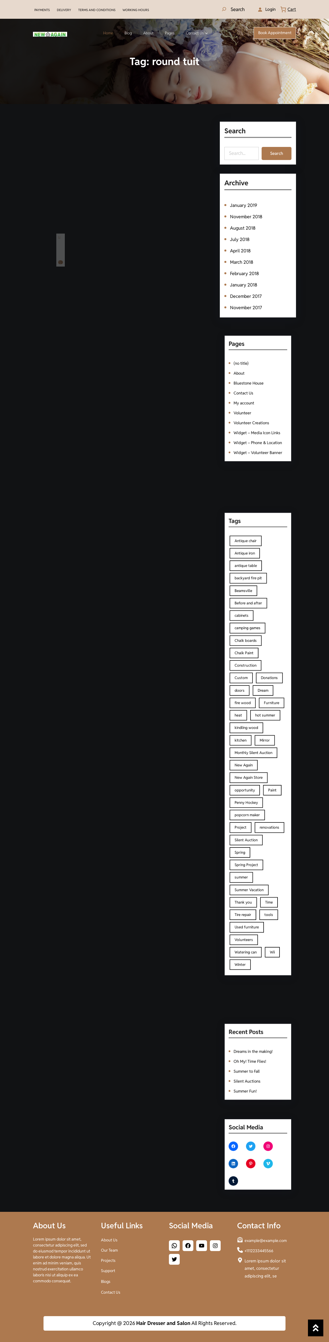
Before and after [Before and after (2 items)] (251, 645)
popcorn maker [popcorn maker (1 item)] (250, 793)
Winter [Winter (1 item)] (246, 898)
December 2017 (246, 295)
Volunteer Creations (253, 415)
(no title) (246, 373)
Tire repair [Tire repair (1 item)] (247, 863)
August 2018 (243, 228)
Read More (60, 245)
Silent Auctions (250, 1075)
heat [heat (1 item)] (244, 724)
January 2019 (244, 206)
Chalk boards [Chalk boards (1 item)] (249, 671)
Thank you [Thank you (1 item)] (248, 855)
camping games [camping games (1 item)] (251, 662)
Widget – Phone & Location (258, 429)
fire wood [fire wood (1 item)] (247, 715)
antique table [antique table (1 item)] (249, 619)
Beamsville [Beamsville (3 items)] (248, 636)
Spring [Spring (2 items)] (245, 820)
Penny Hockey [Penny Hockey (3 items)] (250, 785)
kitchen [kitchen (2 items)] (246, 741)
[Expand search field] (232, 9)
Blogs (105, 1280)
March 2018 (242, 262)
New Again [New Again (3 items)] (248, 759)
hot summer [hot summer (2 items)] (263, 724)
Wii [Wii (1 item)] (268, 890)
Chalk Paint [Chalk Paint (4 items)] (248, 680)
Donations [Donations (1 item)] (266, 697)
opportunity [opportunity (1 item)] (249, 776)
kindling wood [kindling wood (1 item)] (250, 732)
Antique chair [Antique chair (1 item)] (249, 601)
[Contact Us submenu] (206, 33)
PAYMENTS (42, 10)
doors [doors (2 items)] (245, 706)
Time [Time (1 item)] (265, 855)
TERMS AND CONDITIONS (96, 10)
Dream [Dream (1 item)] (261, 706)
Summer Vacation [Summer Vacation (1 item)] (252, 846)
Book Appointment (274, 32)
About (245, 381)
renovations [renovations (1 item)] (266, 802)
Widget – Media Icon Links (257, 422)
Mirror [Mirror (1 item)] (262, 741)
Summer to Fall (250, 1068)
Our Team (109, 1249)
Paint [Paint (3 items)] (268, 776)
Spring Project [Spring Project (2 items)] (250, 828)
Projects (108, 1259)
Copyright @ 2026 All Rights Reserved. (165, 1323)
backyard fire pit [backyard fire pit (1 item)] (251, 628)
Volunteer (247, 408)
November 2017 (246, 306)
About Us (109, 1238)
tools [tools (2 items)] (265, 863)
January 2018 (244, 284)
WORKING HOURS (136, 10)
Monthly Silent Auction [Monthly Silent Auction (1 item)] (255, 750)
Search (276, 153)
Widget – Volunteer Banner (258, 436)
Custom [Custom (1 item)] (246, 697)
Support (108, 1269)
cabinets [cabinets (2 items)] (246, 654)
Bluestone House (251, 387)
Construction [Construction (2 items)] (249, 689)
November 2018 (246, 217)
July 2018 (240, 239)
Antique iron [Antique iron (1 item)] (249, 610)
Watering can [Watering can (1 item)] (249, 890)
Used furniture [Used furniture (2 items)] (250, 872)
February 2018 (245, 273)
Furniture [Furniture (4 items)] (267, 715)
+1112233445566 (259, 1249)
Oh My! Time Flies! (252, 1061)
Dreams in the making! (254, 1054)
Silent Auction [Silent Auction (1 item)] (250, 811)
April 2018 (241, 251)
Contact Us (247, 394)
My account (248, 401)
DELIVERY (64, 10)
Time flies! (59, 231)
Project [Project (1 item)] (246, 802)
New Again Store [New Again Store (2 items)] (251, 767)
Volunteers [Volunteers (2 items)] (248, 881)
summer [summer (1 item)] (246, 837)
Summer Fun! (249, 1082)
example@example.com (266, 1239)
